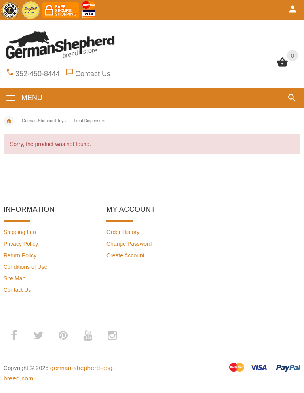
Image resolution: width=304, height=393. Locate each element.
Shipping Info (20, 232)
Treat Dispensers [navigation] (89, 120)
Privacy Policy (21, 244)
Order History (122, 232)
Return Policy (20, 255)
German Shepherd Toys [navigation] (44, 120)
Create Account (125, 255)
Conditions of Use (26, 267)
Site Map (14, 278)
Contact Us (92, 74)
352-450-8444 (37, 74)
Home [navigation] (9, 121)
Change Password (129, 244)
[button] (292, 98)
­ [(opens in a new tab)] (14, 335)
